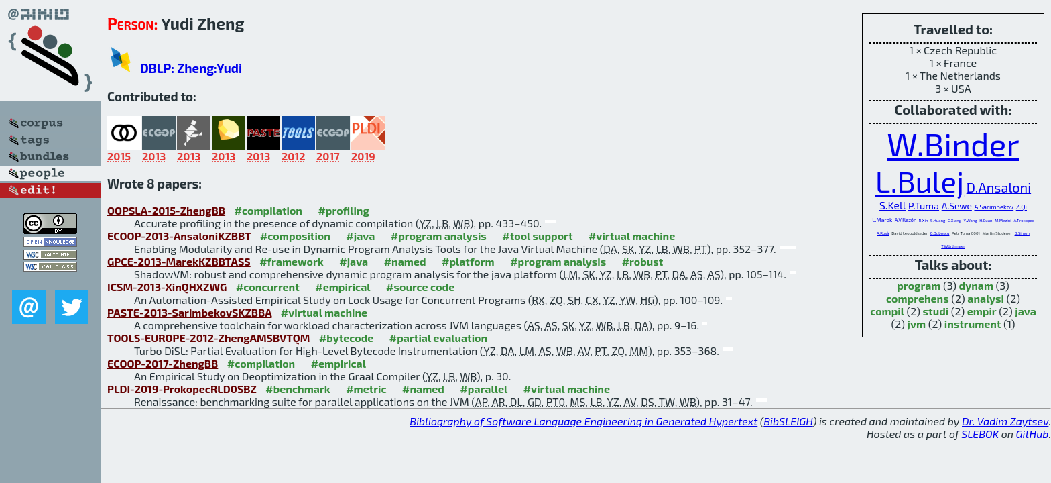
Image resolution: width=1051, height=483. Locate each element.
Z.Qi (1021, 207)
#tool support (537, 235)
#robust (643, 261)
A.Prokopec (1023, 220)
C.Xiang (954, 220)
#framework (291, 261)
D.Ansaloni (999, 187)
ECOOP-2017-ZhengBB (162, 363)
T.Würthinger (953, 246)
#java (360, 235)
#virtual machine (632, 235)
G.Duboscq (940, 233)
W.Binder (953, 143)
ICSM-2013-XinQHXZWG (167, 286)
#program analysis (439, 235)
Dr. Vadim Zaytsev (1005, 421)
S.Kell (892, 205)
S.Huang (937, 220)
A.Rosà (883, 233)
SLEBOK (980, 433)
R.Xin (923, 220)
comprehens (917, 298)
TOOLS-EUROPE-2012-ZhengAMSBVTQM (208, 337)
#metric (366, 388)
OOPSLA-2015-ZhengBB (166, 210)
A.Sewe (957, 205)
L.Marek (882, 220)
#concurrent (268, 286)
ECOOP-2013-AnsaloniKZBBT (179, 235)
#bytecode (346, 337)
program (918, 285)
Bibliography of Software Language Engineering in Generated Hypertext (583, 421)
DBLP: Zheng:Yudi (191, 68)
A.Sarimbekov (993, 207)
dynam (976, 285)
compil (887, 311)
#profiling (343, 210)
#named (405, 261)
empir (982, 311)
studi (936, 311)
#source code (420, 286)
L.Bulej (919, 181)
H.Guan (985, 220)
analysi (985, 298)
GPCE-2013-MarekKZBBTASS (179, 261)
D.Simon (1022, 233)
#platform (468, 261)
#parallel (483, 388)
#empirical (342, 286)
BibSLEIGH (787, 421)
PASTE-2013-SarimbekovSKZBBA (189, 312)
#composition (295, 235)
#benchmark (297, 388)
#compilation (268, 210)
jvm (917, 323)
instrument (972, 323)
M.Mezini (1003, 220)
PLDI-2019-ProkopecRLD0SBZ (182, 388)
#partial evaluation (438, 337)
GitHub (1032, 433)
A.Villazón (905, 220)
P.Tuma (923, 205)
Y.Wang (970, 220)
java (1025, 311)
